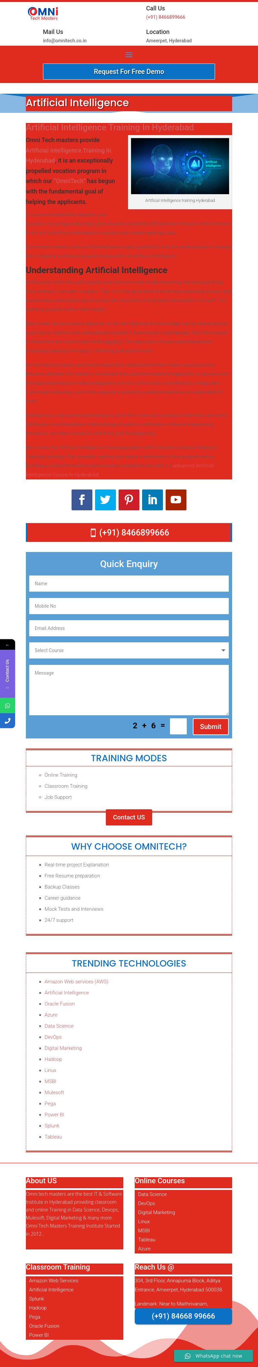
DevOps (53, 1037)
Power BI (54, 1115)
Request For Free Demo (129, 72)
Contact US (129, 817)
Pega (50, 1104)
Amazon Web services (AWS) (77, 982)
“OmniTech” (70, 180)
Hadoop (53, 1059)
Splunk (52, 1126)
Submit (211, 727)
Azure (51, 1015)
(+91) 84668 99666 (183, 1316)
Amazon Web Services (54, 1281)
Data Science (59, 1026)
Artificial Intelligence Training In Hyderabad (110, 127)
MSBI (50, 1081)
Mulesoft (54, 1093)
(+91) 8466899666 (165, 17)
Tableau (53, 1137)
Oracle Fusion (60, 1004)
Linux (50, 1070)
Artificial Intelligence (67, 993)
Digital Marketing (63, 1048)
